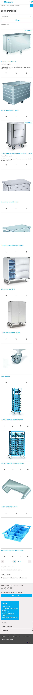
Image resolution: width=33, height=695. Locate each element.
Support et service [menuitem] (7, 626)
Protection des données (26, 636)
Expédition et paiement (6, 636)
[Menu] (2, 2)
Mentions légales (16, 636)
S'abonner (16, 595)
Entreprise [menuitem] (5, 630)
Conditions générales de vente (7, 639)
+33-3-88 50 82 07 (9, 614)
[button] (6, 73)
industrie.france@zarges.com (10, 617)
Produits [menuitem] (4, 623)
